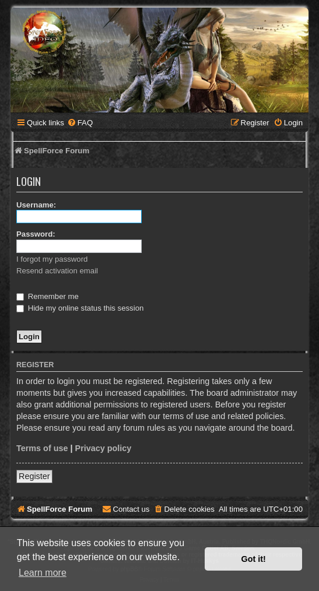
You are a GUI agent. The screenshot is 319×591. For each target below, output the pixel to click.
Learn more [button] (42, 573)
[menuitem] (80, 122)
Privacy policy (103, 448)
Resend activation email (57, 270)
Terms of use (42, 448)
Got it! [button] (253, 559)
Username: (36, 204)
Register (34, 476)
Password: (35, 234)
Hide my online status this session (79, 308)
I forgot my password (51, 259)
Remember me (47, 296)
